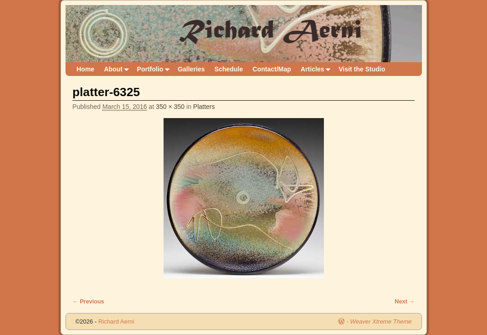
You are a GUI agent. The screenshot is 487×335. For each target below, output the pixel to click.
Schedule (228, 69)
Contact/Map (271, 69)
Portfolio (155, 69)
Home (85, 69)
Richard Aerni (116, 321)
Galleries (191, 69)
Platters (204, 106)
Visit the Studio (362, 69)
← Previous (88, 301)
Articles (317, 69)
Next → (405, 301)
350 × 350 (170, 106)
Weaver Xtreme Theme (380, 321)
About (118, 69)
